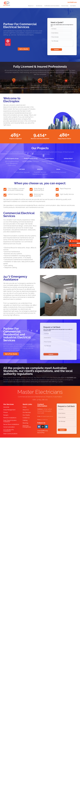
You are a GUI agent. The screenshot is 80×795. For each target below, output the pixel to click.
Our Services (39, 5)
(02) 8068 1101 (42, 419)
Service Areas (64, 5)
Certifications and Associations (51, 5)
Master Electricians (40, 392)
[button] (31, 5)
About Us (31, 5)
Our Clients (73, 5)
